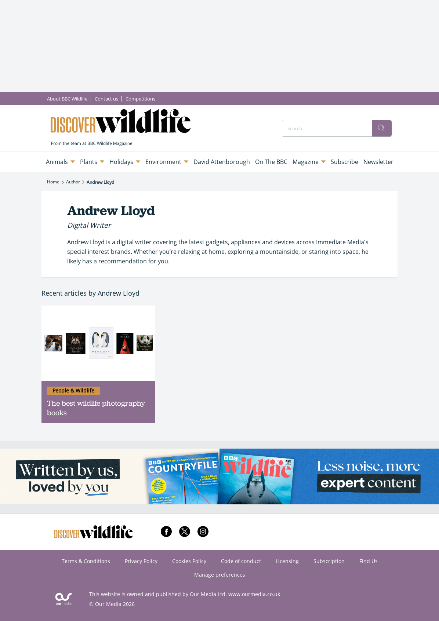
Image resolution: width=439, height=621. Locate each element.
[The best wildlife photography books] (98, 343)
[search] (382, 128)
